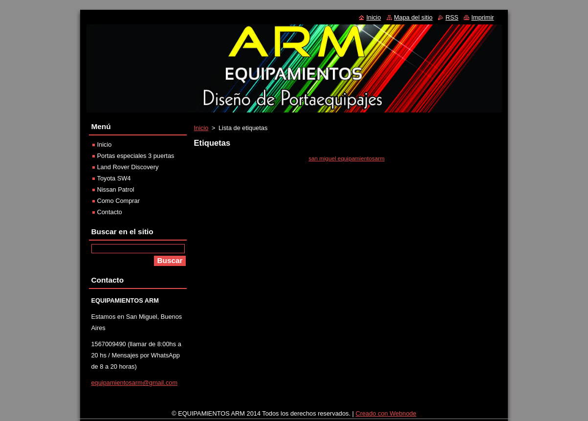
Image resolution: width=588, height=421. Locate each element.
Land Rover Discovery (128, 167)
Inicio (201, 128)
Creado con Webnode (385, 416)
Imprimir (482, 17)
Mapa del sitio (413, 17)
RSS (451, 17)
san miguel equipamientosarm (346, 158)
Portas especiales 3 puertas (135, 155)
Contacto (109, 212)
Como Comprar (118, 200)
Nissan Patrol (115, 189)
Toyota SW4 (114, 178)
